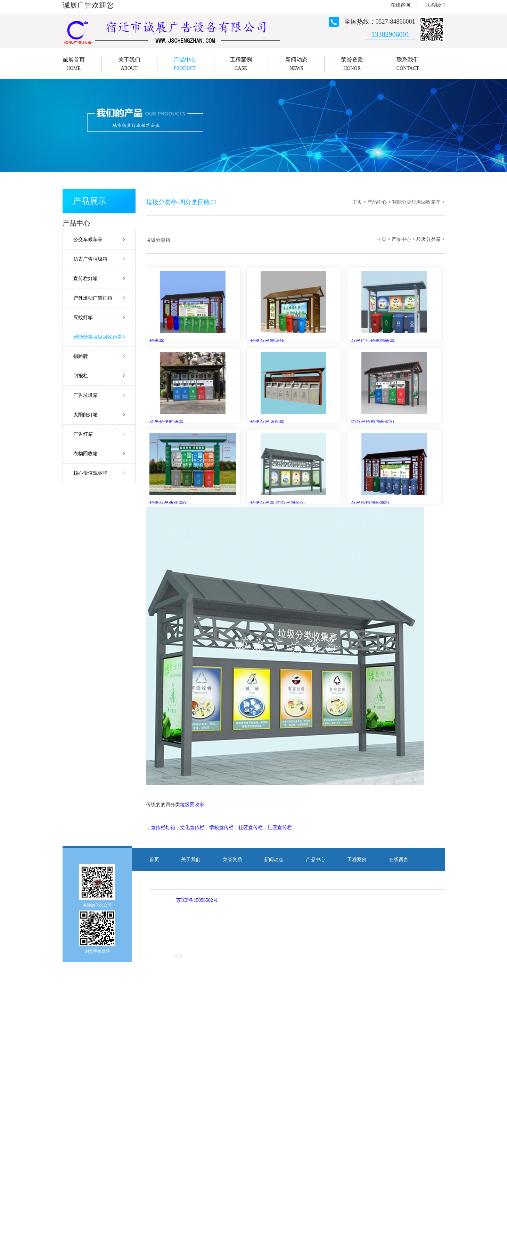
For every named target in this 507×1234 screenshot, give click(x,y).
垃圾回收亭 (192, 804)
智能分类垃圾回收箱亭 (97, 337)
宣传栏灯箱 (85, 278)
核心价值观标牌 (90, 473)
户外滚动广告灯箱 (92, 298)
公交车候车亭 (88, 239)
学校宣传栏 (221, 827)
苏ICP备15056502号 (197, 900)
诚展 (178, 955)
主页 (357, 202)
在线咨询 (400, 5)
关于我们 (191, 859)
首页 (154, 859)
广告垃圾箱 (85, 395)
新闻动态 (274, 859)
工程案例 (357, 859)
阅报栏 (80, 375)
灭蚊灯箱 (83, 317)
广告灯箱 (83, 434)
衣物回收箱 (85, 453)
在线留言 (398, 859)
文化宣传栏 (192, 827)
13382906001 (390, 34)
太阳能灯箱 (85, 414)
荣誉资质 (232, 859)
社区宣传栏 (250, 827)
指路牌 (80, 356)
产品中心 (377, 202)
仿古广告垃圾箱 (90, 259)
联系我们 (435, 5)
